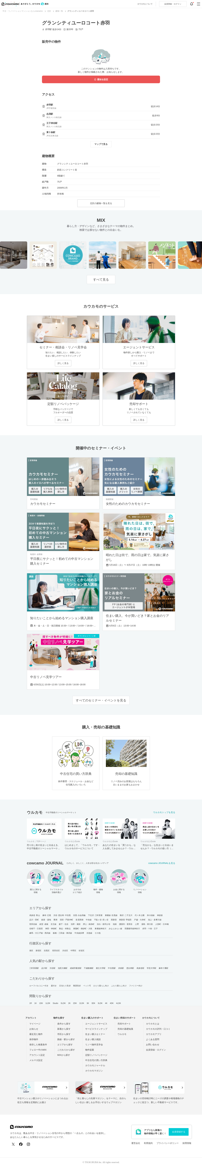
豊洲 (55, 920)
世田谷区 (56, 950)
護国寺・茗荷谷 (126, 924)
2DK (75, 1003)
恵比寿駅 (130, 968)
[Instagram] (28, 1144)
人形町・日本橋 (162, 924)
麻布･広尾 (46, 915)
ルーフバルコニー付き (38, 986)
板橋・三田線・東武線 (62, 933)
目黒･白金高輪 (79, 915)
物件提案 (89, 1050)
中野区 (73, 950)
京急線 (89, 933)
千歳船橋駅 (89, 968)
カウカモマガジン (94, 1070)
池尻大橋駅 (63, 968)
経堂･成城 (43, 924)
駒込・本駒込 (65, 928)
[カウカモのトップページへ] (24, 4)
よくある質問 (152, 1039)
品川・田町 (34, 920)
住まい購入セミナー (95, 1034)
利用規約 (148, 1143)
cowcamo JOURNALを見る (161, 863)
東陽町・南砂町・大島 (82, 928)
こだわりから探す (66, 1050)
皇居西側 (79, 920)
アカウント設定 (37, 1055)
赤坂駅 (121, 968)
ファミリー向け (136, 986)
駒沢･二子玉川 (126, 915)
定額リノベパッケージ (96, 1055)
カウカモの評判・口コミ (158, 1029)
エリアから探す (65, 1044)
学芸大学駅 (151, 968)
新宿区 (38, 950)
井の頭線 (150, 915)
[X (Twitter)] (13, 1144)
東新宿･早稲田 (125, 920)
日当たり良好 (65, 986)
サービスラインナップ (96, 1029)
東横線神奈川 (100, 928)
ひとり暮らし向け (101, 986)
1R (30, 1003)
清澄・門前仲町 (66, 920)
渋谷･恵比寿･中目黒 (62, 915)
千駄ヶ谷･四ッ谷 (101, 920)
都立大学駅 (101, 968)
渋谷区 (65, 950)
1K (35, 1003)
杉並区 (81, 950)
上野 (137, 924)
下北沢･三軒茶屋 (95, 915)
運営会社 (135, 1143)
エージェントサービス (96, 1023)
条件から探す (64, 1023)
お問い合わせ (152, 1044)
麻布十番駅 (163, 968)
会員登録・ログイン (156, 1050)
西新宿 (114, 920)
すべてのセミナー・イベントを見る (101, 700)
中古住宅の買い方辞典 (96, 1060)
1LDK (47, 1003)
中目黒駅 (112, 968)
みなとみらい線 (115, 928)
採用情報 (186, 1143)
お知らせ (33, 1029)
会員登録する (178, 1131)
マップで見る (101, 144)
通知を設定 (101, 79)
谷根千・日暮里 (36, 928)
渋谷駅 (52, 968)
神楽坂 (160, 915)
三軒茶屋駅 (34, 968)
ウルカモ (122, 1034)
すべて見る (101, 279)
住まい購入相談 (93, 1039)
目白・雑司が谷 (103, 924)
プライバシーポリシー (168, 1143)
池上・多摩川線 (154, 920)
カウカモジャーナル (95, 1065)
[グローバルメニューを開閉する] (198, 4)
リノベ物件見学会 (94, 1044)
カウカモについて (145, 4)
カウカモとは (152, 1023)
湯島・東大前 (147, 924)
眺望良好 (77, 986)
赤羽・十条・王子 (150, 928)
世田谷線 (33, 924)
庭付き (54, 986)
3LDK (100, 1003)
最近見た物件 (36, 1034)
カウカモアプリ (153, 1034)
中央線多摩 (79, 933)
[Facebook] (21, 1144)
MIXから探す (63, 1055)
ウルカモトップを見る (164, 812)
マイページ (34, 1023)
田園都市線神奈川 (132, 928)
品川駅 (44, 968)
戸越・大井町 (140, 920)
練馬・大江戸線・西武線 (39, 933)
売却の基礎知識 (125, 1029)
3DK (93, 1003)
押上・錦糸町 (89, 924)
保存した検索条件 (38, 1044)
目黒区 (47, 950)
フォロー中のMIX (38, 1050)
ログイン (172, 4)
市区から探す (64, 1034)
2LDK (81, 1003)
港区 (31, 950)
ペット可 (87, 986)
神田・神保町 (51, 928)
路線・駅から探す (66, 1039)
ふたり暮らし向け (119, 986)
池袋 (115, 924)
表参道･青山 (34, 915)
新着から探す (64, 1029)
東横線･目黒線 (111, 915)
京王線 (53, 924)
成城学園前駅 (75, 968)
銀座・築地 (46, 920)
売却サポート (124, 1023)
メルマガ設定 (36, 1060)
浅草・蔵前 (75, 924)
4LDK (118, 1003)
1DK (41, 1003)
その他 (97, 933)
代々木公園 (139, 915)
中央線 (89, 920)
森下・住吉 (63, 924)
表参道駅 (140, 968)
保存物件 (33, 1039)
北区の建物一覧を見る (101, 203)
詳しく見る (63, 363)
